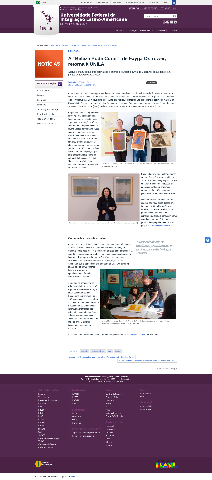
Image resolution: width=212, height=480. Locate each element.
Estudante (173, 30)
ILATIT (75, 403)
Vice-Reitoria (43, 397)
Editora (75, 419)
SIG (107, 406)
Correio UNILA (112, 397)
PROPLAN (42, 425)
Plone (73, 476)
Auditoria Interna (45, 447)
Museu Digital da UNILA (161, 226)
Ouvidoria (76, 423)
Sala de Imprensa (147, 30)
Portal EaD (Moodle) (114, 416)
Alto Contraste (150, 8)
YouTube (164, 22)
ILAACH (75, 394)
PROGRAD (42, 403)
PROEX (41, 410)
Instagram (175, 22)
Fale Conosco (119, 30)
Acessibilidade (146, 406)
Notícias (64, 45)
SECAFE (41, 435)
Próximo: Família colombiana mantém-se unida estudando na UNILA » (147, 360)
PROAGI (41, 422)
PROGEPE (42, 419)
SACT (40, 432)
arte (109, 351)
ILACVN (75, 400)
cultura (117, 351)
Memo (109, 410)
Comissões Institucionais (83, 436)
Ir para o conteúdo (67, 8)
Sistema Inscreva (113, 413)
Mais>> (143, 396)
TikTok (109, 442)
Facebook (167, 22)
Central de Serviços (114, 394)
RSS (174, 8)
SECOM (41, 429)
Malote (109, 403)
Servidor (161, 30)
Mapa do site (165, 8)
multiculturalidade (98, 351)
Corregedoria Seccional (48, 444)
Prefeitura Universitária (48, 400)
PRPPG (41, 406)
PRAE (40, 416)
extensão (84, 351)
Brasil (44, 2)
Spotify (109, 445)
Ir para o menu (83, 8)
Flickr (171, 22)
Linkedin (109, 432)
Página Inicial (54, 45)
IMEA (74, 413)
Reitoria (41, 394)
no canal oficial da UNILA (135, 335)
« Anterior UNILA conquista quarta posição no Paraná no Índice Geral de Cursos (101, 357)
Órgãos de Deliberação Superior (86, 432)
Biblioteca (76, 416)
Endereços (132, 30)
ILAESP (75, 397)
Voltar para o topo (168, 368)
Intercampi (110, 400)
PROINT (41, 413)
